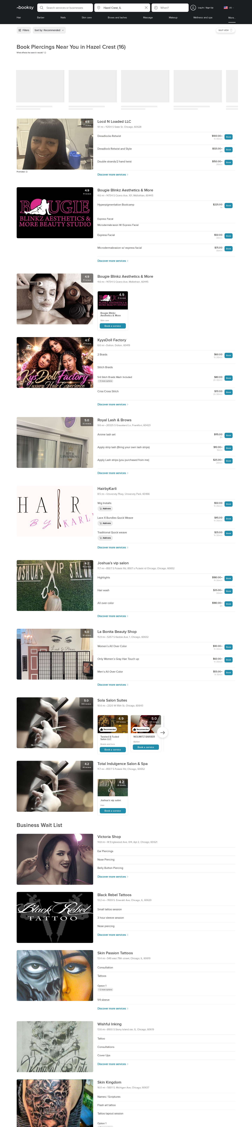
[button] (65, 7)
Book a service (112, 326)
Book (228, 136)
